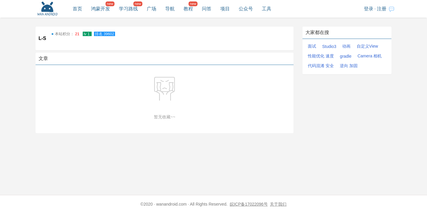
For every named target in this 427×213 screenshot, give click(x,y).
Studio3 (329, 46)
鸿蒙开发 (100, 8)
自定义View (367, 46)
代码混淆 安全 (321, 65)
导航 (170, 8)
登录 (368, 8)
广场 (151, 8)
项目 (225, 8)
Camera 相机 (370, 56)
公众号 (246, 8)
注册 (381, 8)
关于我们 (278, 204)
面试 (312, 46)
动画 (346, 46)
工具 (266, 8)
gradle (345, 56)
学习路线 (128, 8)
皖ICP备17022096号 (249, 204)
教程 (188, 8)
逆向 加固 (349, 65)
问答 (206, 8)
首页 (77, 8)
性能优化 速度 (321, 56)
